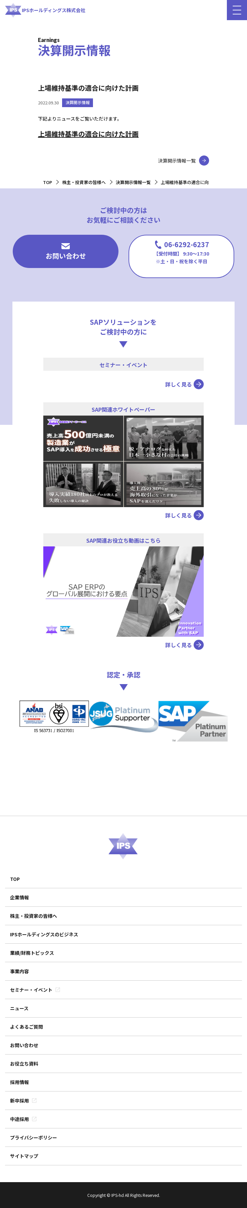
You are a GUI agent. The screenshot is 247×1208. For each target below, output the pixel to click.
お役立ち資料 (24, 1063)
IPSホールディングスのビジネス (44, 934)
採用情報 (19, 1082)
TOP (15, 879)
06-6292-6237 (181, 252)
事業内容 (19, 971)
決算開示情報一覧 (177, 160)
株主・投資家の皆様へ (33, 915)
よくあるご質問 (26, 1026)
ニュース (19, 1008)
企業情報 (19, 897)
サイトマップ (24, 1156)
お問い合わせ (66, 252)
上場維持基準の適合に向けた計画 (88, 134)
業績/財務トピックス (32, 952)
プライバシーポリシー (33, 1137)
